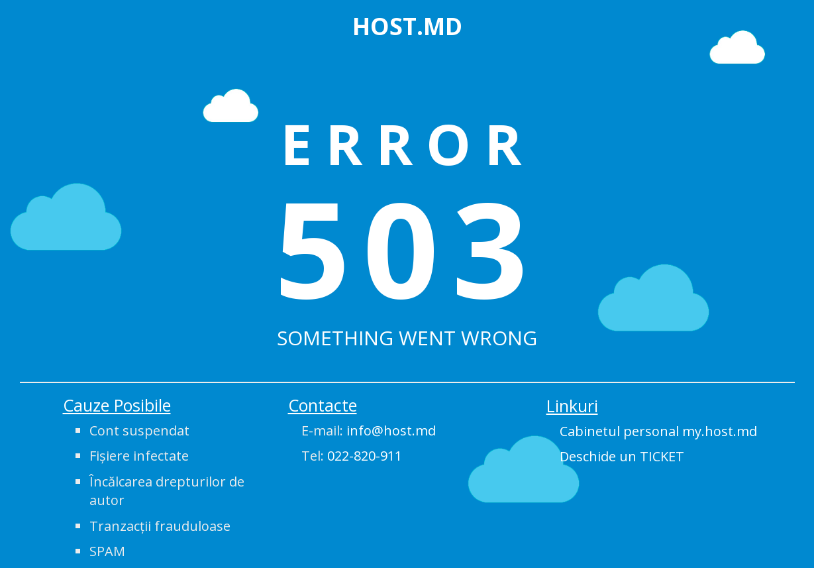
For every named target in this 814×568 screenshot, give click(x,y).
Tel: (351, 456)
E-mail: (368, 430)
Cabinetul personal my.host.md (658, 431)
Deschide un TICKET (622, 456)
